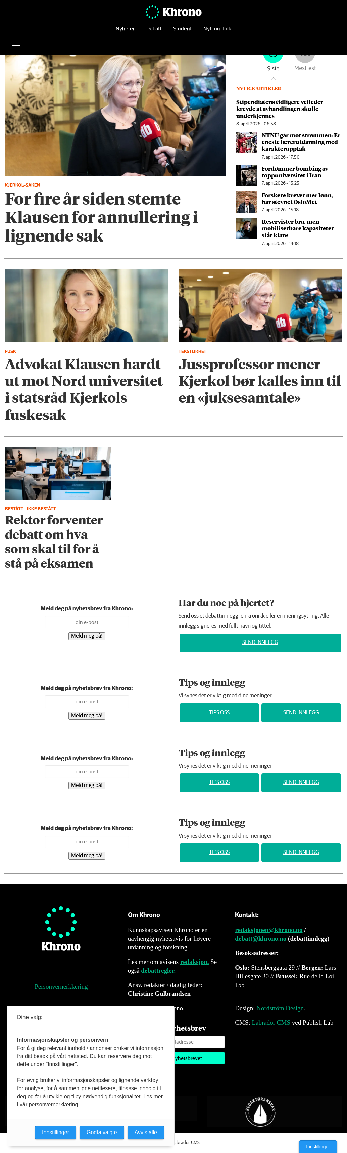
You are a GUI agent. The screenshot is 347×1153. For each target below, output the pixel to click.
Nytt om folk (217, 32)
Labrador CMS (271, 1022)
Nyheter (125, 32)
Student (182, 32)
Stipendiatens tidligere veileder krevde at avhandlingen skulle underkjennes (279, 109)
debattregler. (158, 970)
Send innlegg (260, 642)
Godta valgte (102, 1132)
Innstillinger (318, 1146)
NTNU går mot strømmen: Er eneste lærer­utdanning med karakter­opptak (301, 142)
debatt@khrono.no (260, 938)
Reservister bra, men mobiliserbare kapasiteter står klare (298, 228)
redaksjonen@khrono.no (268, 929)
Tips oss (219, 713)
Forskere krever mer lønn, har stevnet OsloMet (297, 198)
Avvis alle (146, 1132)
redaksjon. (194, 961)
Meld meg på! (87, 636)
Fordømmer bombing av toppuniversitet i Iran (295, 171)
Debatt (153, 32)
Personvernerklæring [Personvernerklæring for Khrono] (61, 986)
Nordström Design (280, 1008)
